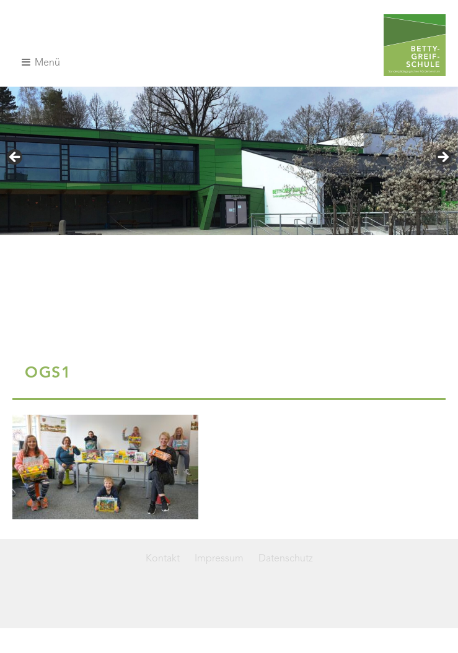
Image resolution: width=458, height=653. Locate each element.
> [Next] (442, 158)
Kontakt (163, 559)
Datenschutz (285, 559)
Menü (41, 62)
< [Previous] (15, 158)
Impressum (219, 559)
